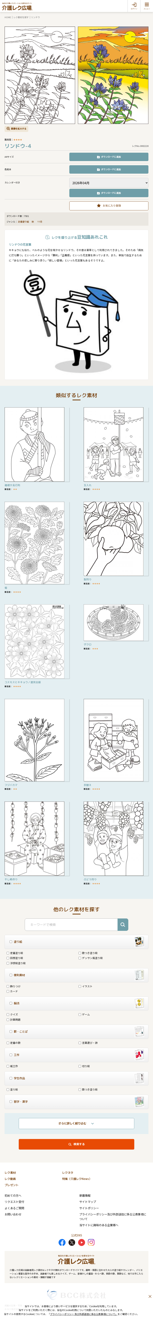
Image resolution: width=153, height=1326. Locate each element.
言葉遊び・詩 (88, 1043)
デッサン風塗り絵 (90, 958)
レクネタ (67, 1173)
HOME (8, 17)
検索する (79, 1144)
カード (12, 991)
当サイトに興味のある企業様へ (98, 1225)
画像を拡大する (18, 128)
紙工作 (12, 1066)
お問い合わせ (13, 1214)
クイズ (12, 1014)
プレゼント (12, 1185)
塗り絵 (12, 1089)
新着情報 (84, 1195)
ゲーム (84, 1014)
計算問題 (14, 1019)
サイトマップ (87, 1201)
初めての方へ (13, 1195)
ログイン (134, 9)
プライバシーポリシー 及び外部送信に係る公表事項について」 (84, 1314)
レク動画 (10, 1179)
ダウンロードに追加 (111, 156)
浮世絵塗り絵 (16, 963)
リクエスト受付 (14, 1201)
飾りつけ (14, 986)
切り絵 (84, 1066)
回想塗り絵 (15, 958)
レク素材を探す (21, 17)
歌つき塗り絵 (88, 953)
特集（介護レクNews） (77, 1179)
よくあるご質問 (14, 1208)
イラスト (85, 986)
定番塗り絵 (23, 221)
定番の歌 (14, 1043)
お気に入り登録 (112, 205)
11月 (40, 221)
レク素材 (10, 1173)
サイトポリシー (89, 1208)
